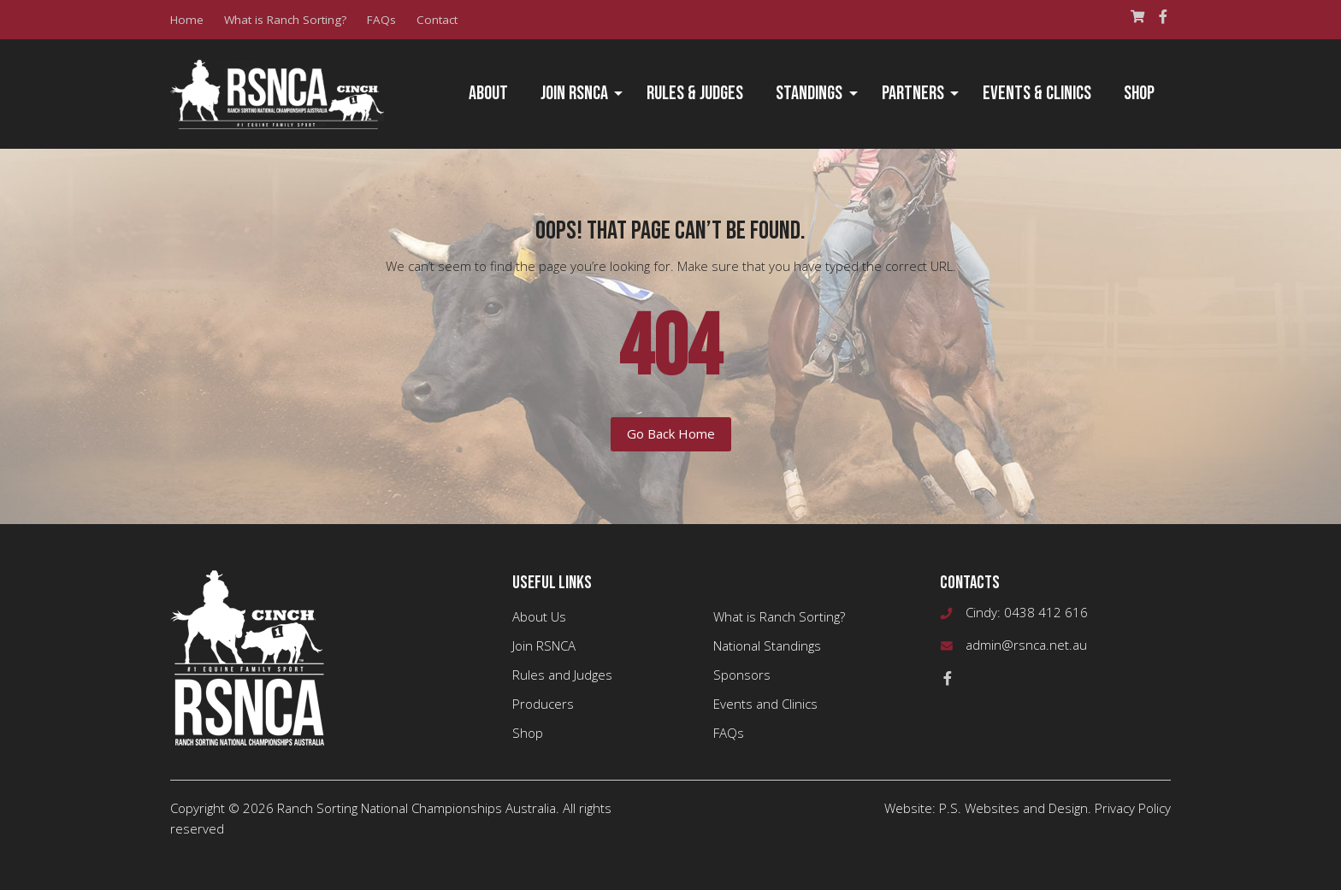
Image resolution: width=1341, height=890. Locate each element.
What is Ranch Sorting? (285, 19)
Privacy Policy (1133, 807)
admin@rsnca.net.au (1026, 644)
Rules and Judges (562, 674)
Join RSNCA (574, 93)
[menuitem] (488, 94)
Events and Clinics (765, 703)
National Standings (767, 645)
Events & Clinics (1037, 93)
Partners (913, 93)
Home (187, 19)
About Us (539, 616)
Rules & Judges (695, 93)
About (488, 93)
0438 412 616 (1046, 612)
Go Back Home (671, 433)
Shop (1139, 93)
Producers (543, 703)
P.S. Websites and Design (1013, 807)
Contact (437, 19)
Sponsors (742, 674)
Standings (809, 93)
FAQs (381, 19)
